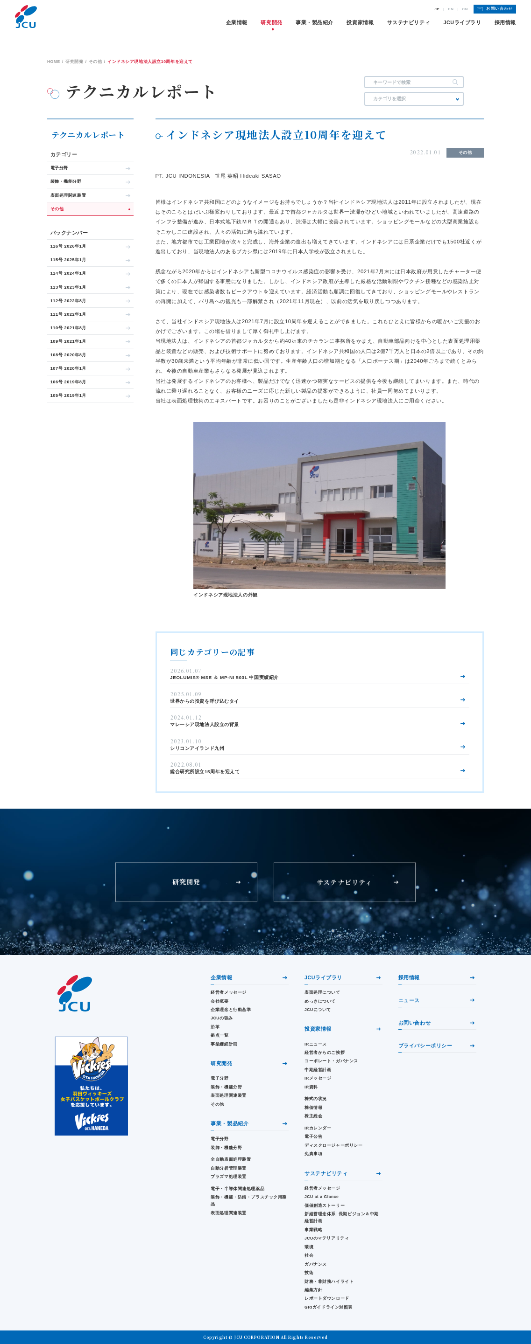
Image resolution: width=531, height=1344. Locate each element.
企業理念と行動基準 (231, 1009)
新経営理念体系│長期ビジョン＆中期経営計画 (341, 1217)
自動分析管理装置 (229, 1168)
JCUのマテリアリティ (326, 1238)
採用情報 (505, 22)
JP (436, 9)
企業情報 (237, 22)
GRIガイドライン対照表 (328, 1307)
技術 (308, 1272)
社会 (308, 1255)
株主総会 (313, 1116)
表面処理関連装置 (229, 1095)
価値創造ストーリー (324, 1205)
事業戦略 (313, 1229)
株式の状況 (315, 1098)
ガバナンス (315, 1264)
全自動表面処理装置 (231, 1159)
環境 (308, 1247)
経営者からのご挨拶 (324, 1052)
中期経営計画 (317, 1069)
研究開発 (271, 22)
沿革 (215, 1027)
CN (465, 9)
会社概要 (219, 1001)
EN (450, 9)
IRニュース (315, 1044)
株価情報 (313, 1107)
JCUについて (317, 1009)
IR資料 (311, 1087)
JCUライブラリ (462, 22)
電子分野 (219, 1078)
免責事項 (313, 1153)
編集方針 (313, 1290)
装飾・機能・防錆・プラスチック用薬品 (249, 1200)
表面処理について (322, 992)
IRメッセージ (318, 1078)
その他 (217, 1104)
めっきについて (320, 1001)
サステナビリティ (409, 22)
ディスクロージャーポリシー (333, 1145)
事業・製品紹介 (314, 22)
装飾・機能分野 (226, 1087)
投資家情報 (360, 22)
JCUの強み (222, 1018)
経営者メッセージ (229, 992)
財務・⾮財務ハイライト (329, 1281)
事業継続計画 (224, 1044)
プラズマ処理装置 (229, 1176)
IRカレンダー (318, 1128)
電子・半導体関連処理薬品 (237, 1188)
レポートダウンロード (326, 1298)
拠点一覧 (219, 1035)
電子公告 (313, 1136)
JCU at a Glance (321, 1196)
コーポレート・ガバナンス (331, 1061)
